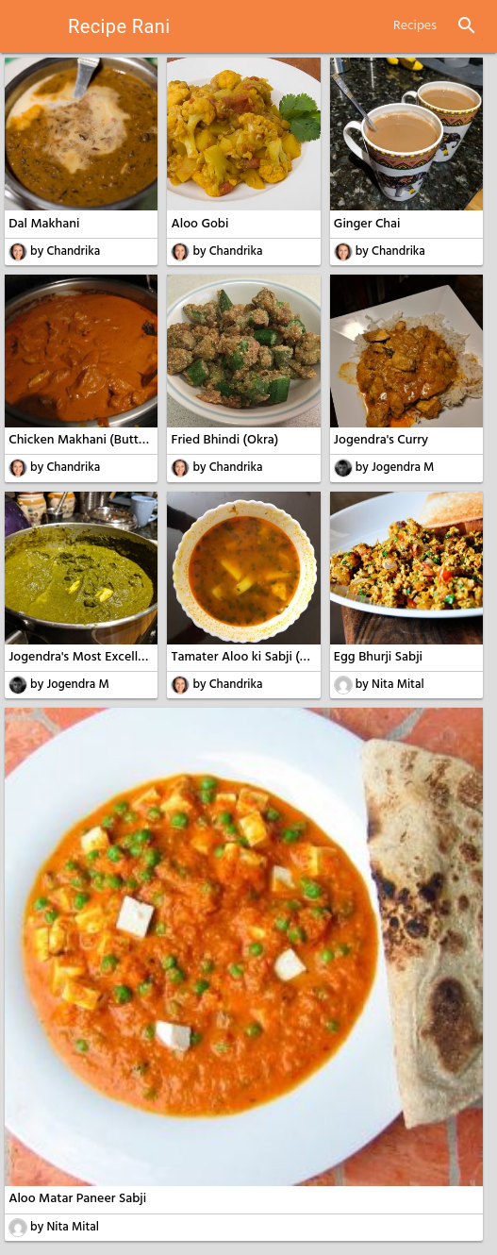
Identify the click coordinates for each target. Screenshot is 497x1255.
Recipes (415, 26)
